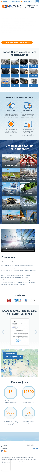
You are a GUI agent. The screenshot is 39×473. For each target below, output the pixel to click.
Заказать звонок (15, 1)
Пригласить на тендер (27, 1)
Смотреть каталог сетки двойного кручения (17, 42)
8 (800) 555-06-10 (31, 6)
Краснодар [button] (5, 1)
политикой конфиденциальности (24, 472)
